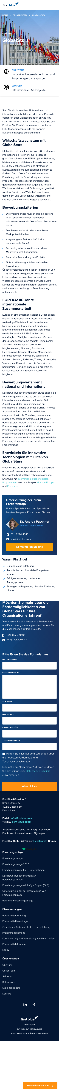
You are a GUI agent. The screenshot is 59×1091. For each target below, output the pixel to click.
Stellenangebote (11, 988)
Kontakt (6, 993)
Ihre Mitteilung (11, 672)
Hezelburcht (40, 841)
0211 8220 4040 (19, 534)
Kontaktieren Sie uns (29, 547)
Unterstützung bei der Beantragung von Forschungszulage (24, 893)
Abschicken (29, 786)
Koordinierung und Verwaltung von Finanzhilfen (28, 938)
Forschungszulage (12, 858)
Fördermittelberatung (14, 915)
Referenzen (8, 982)
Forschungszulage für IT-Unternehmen (23, 870)
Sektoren (7, 976)
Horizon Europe (45, 482)
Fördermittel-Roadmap (14, 944)
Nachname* (8, 714)
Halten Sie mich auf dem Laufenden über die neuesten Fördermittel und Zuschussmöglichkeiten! (28, 757)
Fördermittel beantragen (15, 921)
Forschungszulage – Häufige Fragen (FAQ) (25, 885)
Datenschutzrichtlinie (38, 771)
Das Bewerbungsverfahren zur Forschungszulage (19, 877)
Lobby (5, 950)
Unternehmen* (10, 659)
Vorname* (7, 701)
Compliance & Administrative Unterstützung (26, 927)
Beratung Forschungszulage (17, 900)
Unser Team (8, 970)
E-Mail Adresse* (10, 727)
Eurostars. (12, 486)
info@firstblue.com (21, 539)
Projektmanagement (13, 933)
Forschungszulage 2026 (15, 864)
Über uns (7, 965)
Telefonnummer (11, 740)
